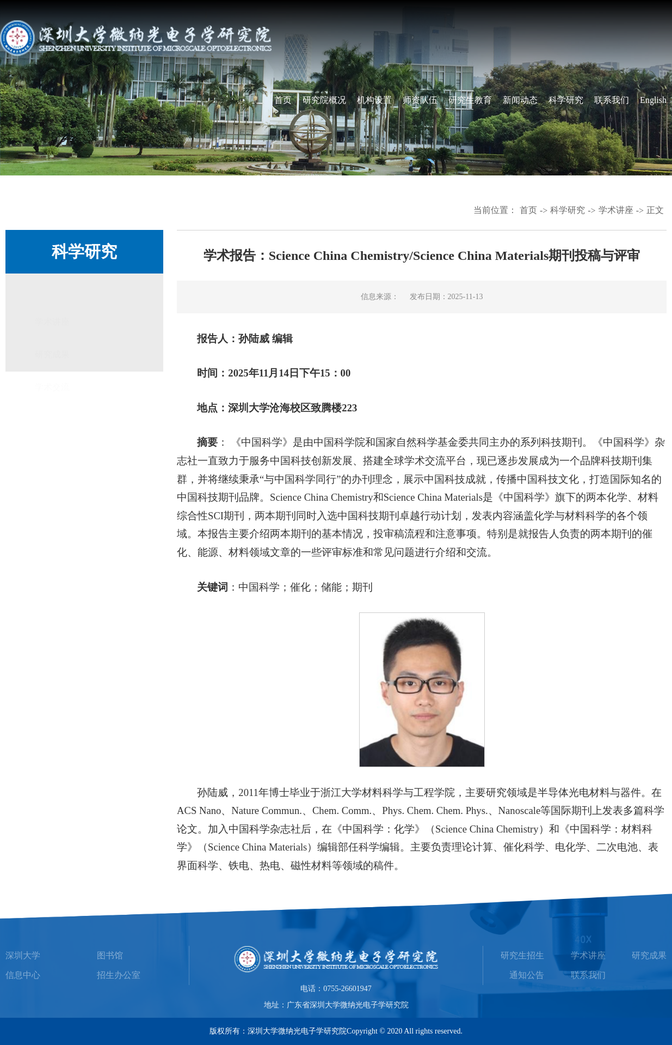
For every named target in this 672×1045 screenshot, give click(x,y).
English (653, 100)
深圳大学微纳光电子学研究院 (297, 1031)
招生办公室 (118, 975)
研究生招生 (522, 955)
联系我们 (611, 100)
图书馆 (110, 955)
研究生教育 (470, 100)
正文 (655, 210)
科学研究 (565, 100)
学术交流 (52, 355)
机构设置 (374, 100)
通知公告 (526, 975)
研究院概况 (324, 100)
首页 (283, 100)
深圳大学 (22, 955)
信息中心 (22, 975)
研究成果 (52, 322)
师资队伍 (420, 100)
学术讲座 (616, 210)
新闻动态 (520, 100)
